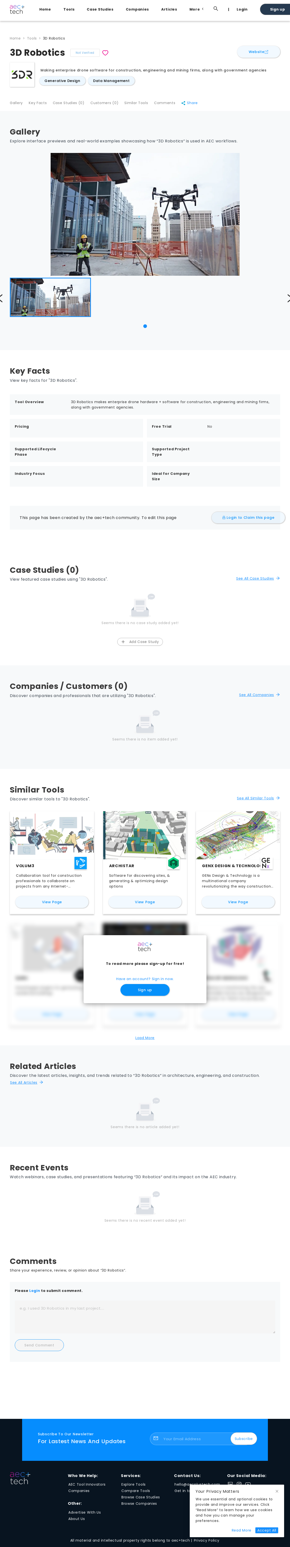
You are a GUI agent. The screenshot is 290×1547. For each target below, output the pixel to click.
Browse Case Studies (140, 1499)
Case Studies (100, 9)
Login (242, 9)
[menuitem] (46, 9)
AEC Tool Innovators (87, 1486)
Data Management (111, 80)
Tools (69, 9)
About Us (76, 1520)
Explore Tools (133, 1486)
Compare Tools (135, 1492)
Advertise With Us (84, 1514)
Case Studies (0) (71, 104)
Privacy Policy (206, 1542)
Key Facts (39, 104)
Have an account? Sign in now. (145, 981)
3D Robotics (54, 38)
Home (45, 9)
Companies (137, 9)
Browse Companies (139, 1505)
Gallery (16, 104)
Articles (169, 9)
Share (198, 104)
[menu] (157, 9)
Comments (172, 104)
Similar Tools (142, 104)
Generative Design (62, 80)
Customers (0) (109, 104)
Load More (145, 1039)
